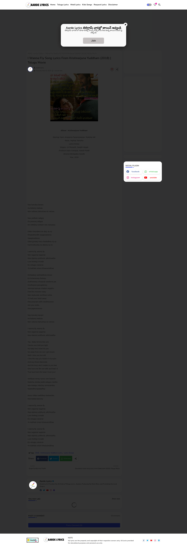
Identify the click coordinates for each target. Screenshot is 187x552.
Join (93, 40)
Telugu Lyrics (63, 4)
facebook (135, 171)
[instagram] (155, 540)
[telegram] (158, 540)
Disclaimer (113, 4)
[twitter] (147, 540)
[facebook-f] (143, 540)
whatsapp (153, 171)
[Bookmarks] (155, 5)
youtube (153, 177)
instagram (135, 177)
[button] (149, 5)
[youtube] (151, 540)
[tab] (52, 5)
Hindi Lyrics (75, 4)
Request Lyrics (100, 4)
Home (52, 4)
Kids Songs (87, 4)
